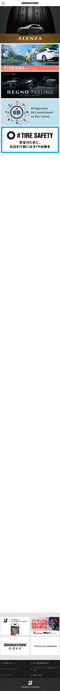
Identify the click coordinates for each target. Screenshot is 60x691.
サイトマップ (7, 675)
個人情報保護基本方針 (41, 663)
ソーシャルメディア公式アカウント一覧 (45, 669)
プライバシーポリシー (11, 669)
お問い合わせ (37, 675)
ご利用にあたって (9, 663)
